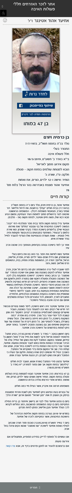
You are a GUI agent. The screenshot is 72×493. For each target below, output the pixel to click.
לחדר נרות (38, 94)
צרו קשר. (10, 446)
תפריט (36, 487)
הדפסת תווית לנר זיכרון (36, 114)
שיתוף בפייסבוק (41, 105)
